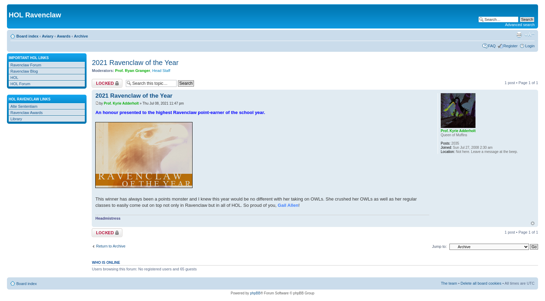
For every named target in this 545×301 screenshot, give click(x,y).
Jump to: (439, 246)
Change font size (529, 35)
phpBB (255, 293)
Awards (64, 36)
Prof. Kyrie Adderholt (121, 103)
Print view (519, 35)
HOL (14, 77)
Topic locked (107, 83)
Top (533, 223)
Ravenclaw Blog (24, 71)
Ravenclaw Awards (26, 113)
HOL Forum (20, 84)
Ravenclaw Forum (25, 65)
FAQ (492, 46)
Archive (81, 36)
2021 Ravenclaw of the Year (135, 62)
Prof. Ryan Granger (132, 70)
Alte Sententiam (24, 106)
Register (510, 46)
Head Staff (161, 70)
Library (16, 119)
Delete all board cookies (481, 283)
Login (530, 46)
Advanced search (520, 25)
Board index (27, 36)
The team (449, 283)
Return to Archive (110, 246)
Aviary (47, 36)
